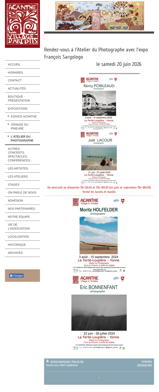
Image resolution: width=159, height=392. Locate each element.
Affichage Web (144, 365)
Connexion (147, 361)
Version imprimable (58, 361)
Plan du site (78, 361)
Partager (16, 275)
